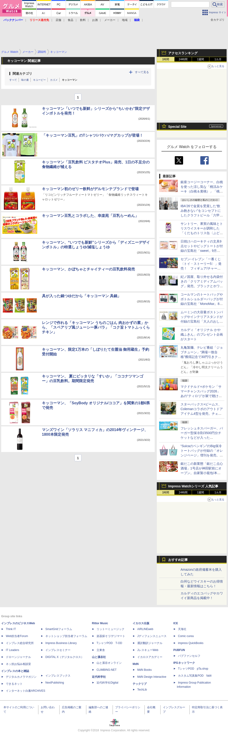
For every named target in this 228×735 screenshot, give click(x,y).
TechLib (142, 689)
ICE (175, 623)
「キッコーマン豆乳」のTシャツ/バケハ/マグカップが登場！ (92, 135)
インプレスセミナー (57, 650)
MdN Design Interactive (151, 676)
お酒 (95, 20)
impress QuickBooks (190, 643)
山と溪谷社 (99, 657)
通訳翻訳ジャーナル (149, 643)
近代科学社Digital (107, 682)
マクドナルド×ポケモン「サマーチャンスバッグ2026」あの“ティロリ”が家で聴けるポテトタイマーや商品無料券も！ (202, 396)
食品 (70, 20)
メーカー (109, 20)
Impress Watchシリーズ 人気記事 (193, 486)
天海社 (182, 629)
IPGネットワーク (184, 662)
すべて (13, 79)
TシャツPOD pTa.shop (193, 668)
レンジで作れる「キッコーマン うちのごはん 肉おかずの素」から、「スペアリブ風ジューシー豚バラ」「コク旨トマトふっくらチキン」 (96, 327)
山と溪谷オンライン (109, 662)
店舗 (58, 20)
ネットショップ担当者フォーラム (66, 636)
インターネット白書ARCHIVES (25, 690)
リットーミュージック (110, 629)
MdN (136, 664)
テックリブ (140, 683)
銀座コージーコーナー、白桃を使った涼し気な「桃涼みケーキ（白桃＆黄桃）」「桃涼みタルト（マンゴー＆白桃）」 (202, 191)
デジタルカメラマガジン (21, 676)
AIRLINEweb (145, 629)
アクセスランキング (183, 53)
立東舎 (101, 650)
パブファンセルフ (189, 655)
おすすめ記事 (178, 560)
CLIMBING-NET (107, 669)
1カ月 (218, 59)
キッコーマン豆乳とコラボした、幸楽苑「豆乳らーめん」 (90, 216)
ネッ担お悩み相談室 (18, 664)
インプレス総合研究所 (20, 643)
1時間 (165, 59)
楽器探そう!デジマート (111, 636)
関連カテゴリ (22, 73)
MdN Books (144, 669)
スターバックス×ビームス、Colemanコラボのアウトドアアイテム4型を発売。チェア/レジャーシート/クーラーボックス (202, 413)
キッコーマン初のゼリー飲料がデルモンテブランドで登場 (90, 189)
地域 (124, 20)
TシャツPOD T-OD (109, 643)
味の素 (25, 79)
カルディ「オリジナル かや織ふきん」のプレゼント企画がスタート (202, 334)
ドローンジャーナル (18, 657)
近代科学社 (99, 676)
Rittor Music (100, 623)
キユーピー (39, 79)
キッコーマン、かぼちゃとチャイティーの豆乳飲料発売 (88, 269)
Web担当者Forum (17, 636)
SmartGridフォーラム (58, 629)
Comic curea (186, 636)
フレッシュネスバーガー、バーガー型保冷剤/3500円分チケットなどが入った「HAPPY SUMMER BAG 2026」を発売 (202, 437)
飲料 (83, 20)
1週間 (200, 59)
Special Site (177, 126)
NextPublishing (54, 682)
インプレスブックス (57, 675)
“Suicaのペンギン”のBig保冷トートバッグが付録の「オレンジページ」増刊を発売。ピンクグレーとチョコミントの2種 (202, 455)
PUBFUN (179, 650)
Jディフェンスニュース (152, 636)
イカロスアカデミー (149, 657)
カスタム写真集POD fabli (194, 675)
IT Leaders (12, 650)
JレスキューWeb (147, 650)
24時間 (183, 59)
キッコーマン (69, 79)
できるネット (14, 683)
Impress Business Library (61, 643)
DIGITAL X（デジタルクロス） (64, 657)
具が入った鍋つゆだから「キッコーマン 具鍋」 (81, 296)
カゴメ (54, 79)
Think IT (11, 629)
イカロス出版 (141, 623)
